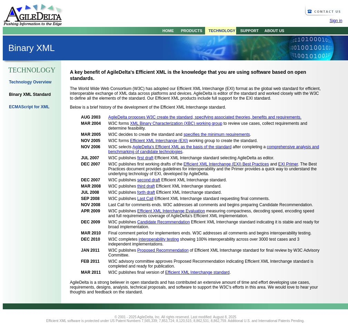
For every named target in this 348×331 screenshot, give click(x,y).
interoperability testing (159, 239)
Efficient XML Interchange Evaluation (171, 211)
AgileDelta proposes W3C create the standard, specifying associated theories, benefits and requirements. (205, 117)
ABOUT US (272, 31)
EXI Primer (288, 164)
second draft (148, 180)
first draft (145, 158)
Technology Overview (30, 82)
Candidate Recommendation (163, 222)
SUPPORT (247, 31)
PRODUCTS (189, 31)
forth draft (146, 192)
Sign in (336, 20)
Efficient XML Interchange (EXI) (159, 140)
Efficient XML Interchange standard (197, 272)
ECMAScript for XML (29, 106)
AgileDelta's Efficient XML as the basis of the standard (182, 146)
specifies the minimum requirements (217, 134)
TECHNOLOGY (220, 31)
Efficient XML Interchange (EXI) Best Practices (226, 164)
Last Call (145, 198)
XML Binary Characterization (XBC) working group (176, 123)
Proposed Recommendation (163, 250)
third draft (146, 186)
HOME (168, 31)
